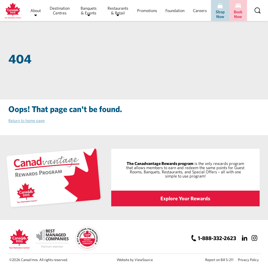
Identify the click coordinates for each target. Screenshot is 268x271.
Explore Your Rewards (185, 198)
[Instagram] (254, 238)
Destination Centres (60, 10)
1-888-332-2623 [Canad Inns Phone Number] (217, 238)
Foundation (175, 10)
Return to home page (26, 120)
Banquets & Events (89, 10)
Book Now (238, 14)
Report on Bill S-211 (219, 260)
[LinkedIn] (244, 238)
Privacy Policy (248, 260)
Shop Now (220, 14)
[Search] (257, 10)
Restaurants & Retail (118, 10)
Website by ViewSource (135, 260)
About (35, 10)
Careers (200, 10)
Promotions (147, 10)
